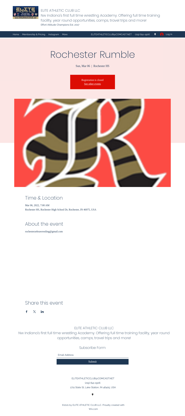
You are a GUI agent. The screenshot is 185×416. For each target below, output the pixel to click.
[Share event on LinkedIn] (42, 311)
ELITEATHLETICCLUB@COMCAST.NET (111, 34)
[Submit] (93, 362)
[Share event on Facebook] (26, 311)
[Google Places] (155, 34)
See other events (92, 83)
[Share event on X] (34, 311)
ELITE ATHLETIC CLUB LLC (60, 10)
